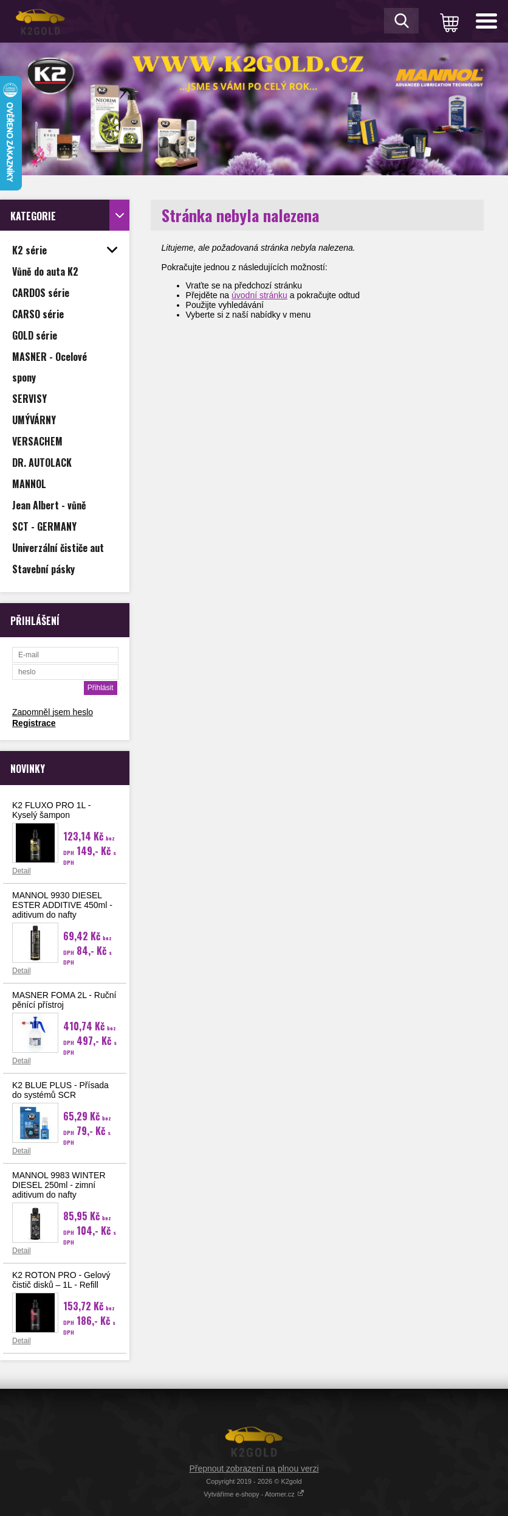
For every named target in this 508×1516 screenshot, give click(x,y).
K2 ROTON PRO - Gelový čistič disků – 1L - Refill (61, 1280)
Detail (21, 871)
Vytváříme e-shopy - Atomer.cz (254, 1494)
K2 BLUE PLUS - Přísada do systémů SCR (60, 1090)
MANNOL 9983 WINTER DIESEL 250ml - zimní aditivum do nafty (59, 1185)
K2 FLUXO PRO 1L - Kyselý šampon (51, 810)
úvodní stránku (259, 295)
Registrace (34, 723)
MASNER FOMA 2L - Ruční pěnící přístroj (64, 1000)
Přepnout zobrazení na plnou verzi (253, 1468)
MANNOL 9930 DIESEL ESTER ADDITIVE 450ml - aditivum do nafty (62, 905)
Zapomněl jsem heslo (52, 712)
